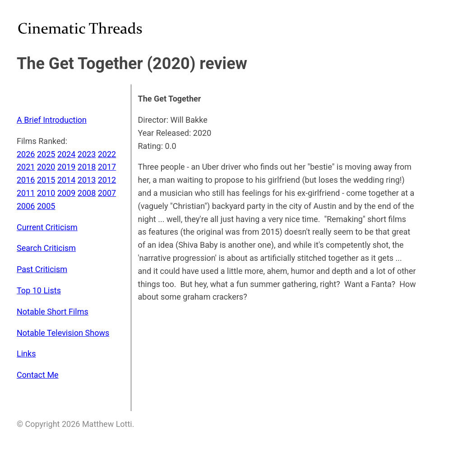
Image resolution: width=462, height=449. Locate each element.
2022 (107, 154)
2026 (26, 154)
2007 (107, 193)
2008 (87, 193)
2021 (26, 166)
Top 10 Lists (39, 290)
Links (26, 353)
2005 (46, 206)
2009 (66, 193)
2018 (87, 166)
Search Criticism (46, 248)
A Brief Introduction (52, 120)
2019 (66, 166)
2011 (26, 193)
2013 (87, 180)
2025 (46, 154)
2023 (87, 154)
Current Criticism (47, 227)
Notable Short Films (52, 311)
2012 (107, 180)
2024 (66, 154)
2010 (46, 193)
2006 (26, 206)
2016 (26, 180)
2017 (107, 166)
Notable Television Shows (63, 333)
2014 (66, 180)
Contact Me (38, 375)
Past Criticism (42, 269)
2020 (46, 166)
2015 (46, 180)
